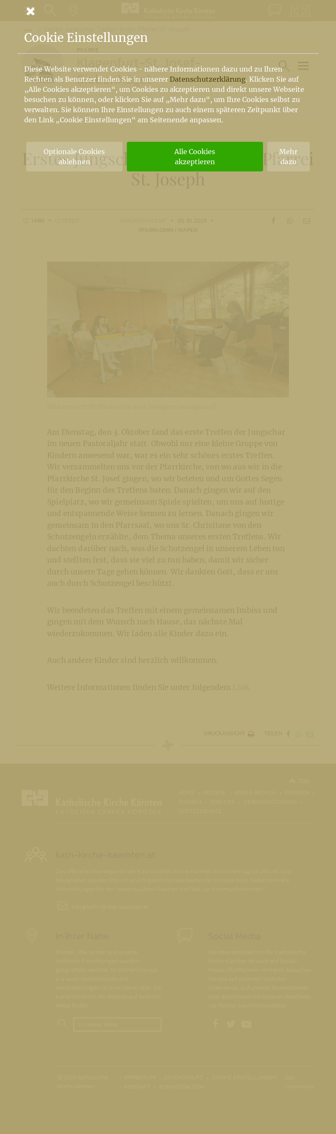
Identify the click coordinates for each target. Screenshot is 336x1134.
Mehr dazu (288, 156)
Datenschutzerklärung (208, 79)
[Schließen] (168, 11)
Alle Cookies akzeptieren (194, 156)
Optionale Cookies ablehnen (74, 156)
